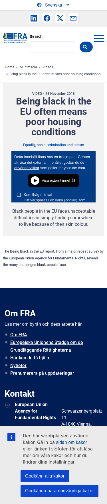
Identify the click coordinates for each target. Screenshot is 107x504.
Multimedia (28, 67)
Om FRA (18, 334)
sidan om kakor (71, 442)
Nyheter (18, 365)
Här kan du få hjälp (29, 357)
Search (36, 36)
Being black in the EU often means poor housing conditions (54, 74)
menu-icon (99, 38)
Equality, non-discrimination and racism (53, 145)
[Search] (52, 47)
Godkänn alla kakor (44, 476)
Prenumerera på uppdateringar (42, 373)
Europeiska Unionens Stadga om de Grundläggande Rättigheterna (46, 346)
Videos (48, 67)
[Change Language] (53, 5)
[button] (34, 18)
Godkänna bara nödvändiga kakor (59, 490)
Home (9, 67)
